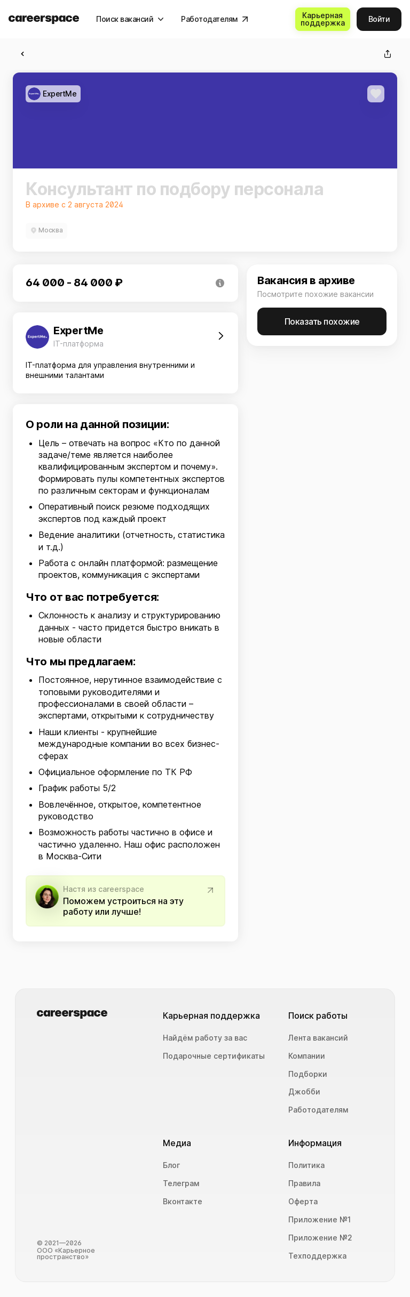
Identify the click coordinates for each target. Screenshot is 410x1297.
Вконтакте (182, 1201)
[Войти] (379, 19)
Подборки (307, 1074)
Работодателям (318, 1110)
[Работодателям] (214, 19)
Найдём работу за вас (205, 1038)
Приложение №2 (320, 1238)
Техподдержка (317, 1256)
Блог (171, 1165)
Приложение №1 (319, 1219)
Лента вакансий (318, 1038)
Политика (306, 1165)
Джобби (304, 1091)
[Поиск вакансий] (130, 19)
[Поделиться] (387, 53)
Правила (304, 1183)
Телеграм (181, 1183)
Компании (306, 1056)
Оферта (303, 1201)
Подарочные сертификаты (214, 1056)
